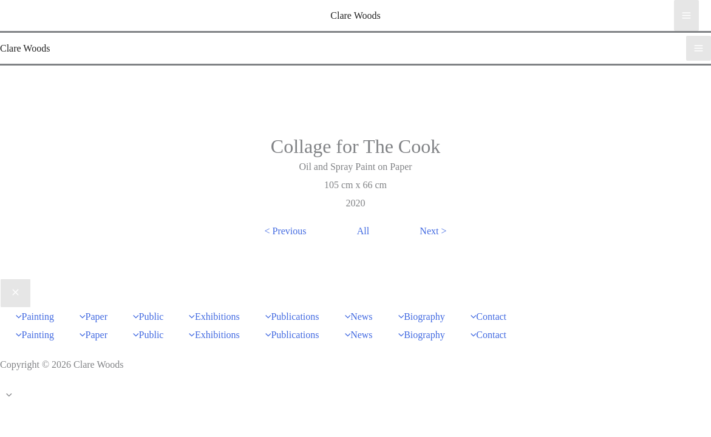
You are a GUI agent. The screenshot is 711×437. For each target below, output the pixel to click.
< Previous (286, 231)
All (363, 231)
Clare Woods (355, 15)
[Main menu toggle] (686, 15)
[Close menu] (15, 293)
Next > (433, 231)
